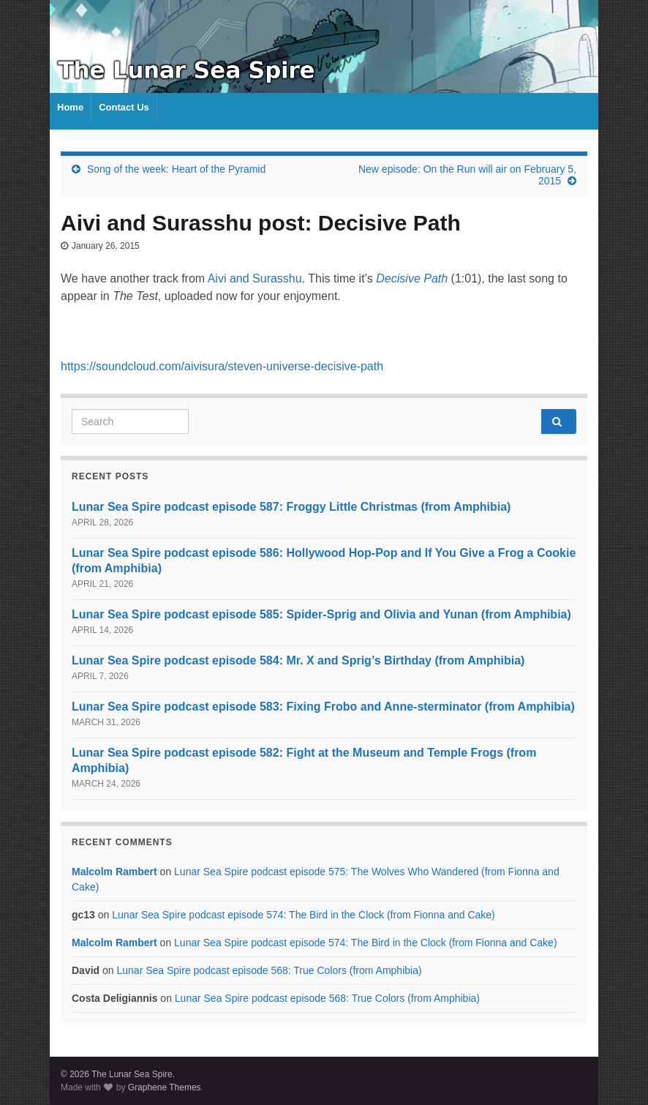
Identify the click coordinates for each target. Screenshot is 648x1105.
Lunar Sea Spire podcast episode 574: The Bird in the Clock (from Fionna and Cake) (303, 915)
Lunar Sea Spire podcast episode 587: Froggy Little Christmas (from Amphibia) (291, 507)
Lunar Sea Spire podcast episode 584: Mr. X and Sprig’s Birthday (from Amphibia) (298, 660)
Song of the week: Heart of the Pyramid (176, 169)
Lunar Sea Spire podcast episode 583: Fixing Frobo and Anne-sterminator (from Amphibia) (323, 706)
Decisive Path (412, 278)
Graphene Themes (164, 1087)
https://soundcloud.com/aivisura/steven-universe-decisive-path (222, 366)
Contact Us (124, 107)
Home (70, 107)
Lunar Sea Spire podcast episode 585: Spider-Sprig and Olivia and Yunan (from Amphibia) (321, 614)
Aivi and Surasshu (255, 278)
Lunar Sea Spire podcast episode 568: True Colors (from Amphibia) (268, 970)
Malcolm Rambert (114, 871)
